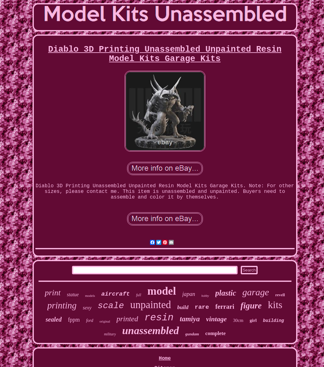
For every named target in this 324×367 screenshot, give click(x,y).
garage (255, 292)
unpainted (150, 304)
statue (73, 294)
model (161, 291)
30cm (238, 320)
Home (165, 358)
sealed (54, 319)
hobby (205, 295)
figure (251, 305)
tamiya (190, 319)
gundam (192, 334)
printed (127, 319)
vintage (216, 319)
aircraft (115, 294)
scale (111, 306)
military (110, 334)
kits (275, 304)
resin (158, 317)
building (273, 320)
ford (89, 320)
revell (280, 294)
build (182, 307)
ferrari (224, 306)
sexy (87, 307)
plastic (225, 293)
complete (215, 333)
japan (188, 294)
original (105, 321)
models (90, 295)
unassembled (150, 330)
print (53, 292)
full (138, 295)
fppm (74, 320)
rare (202, 307)
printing (61, 305)
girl (253, 320)
